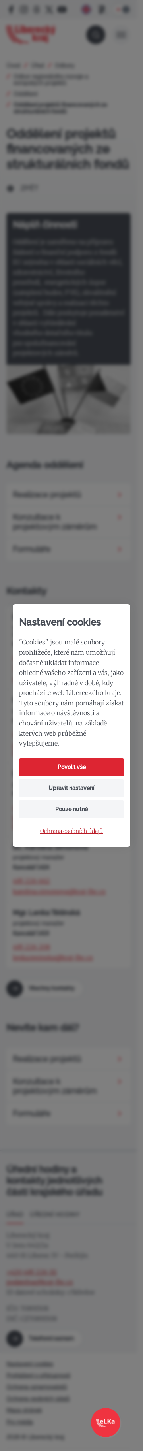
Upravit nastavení (71, 788)
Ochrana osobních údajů (71, 831)
